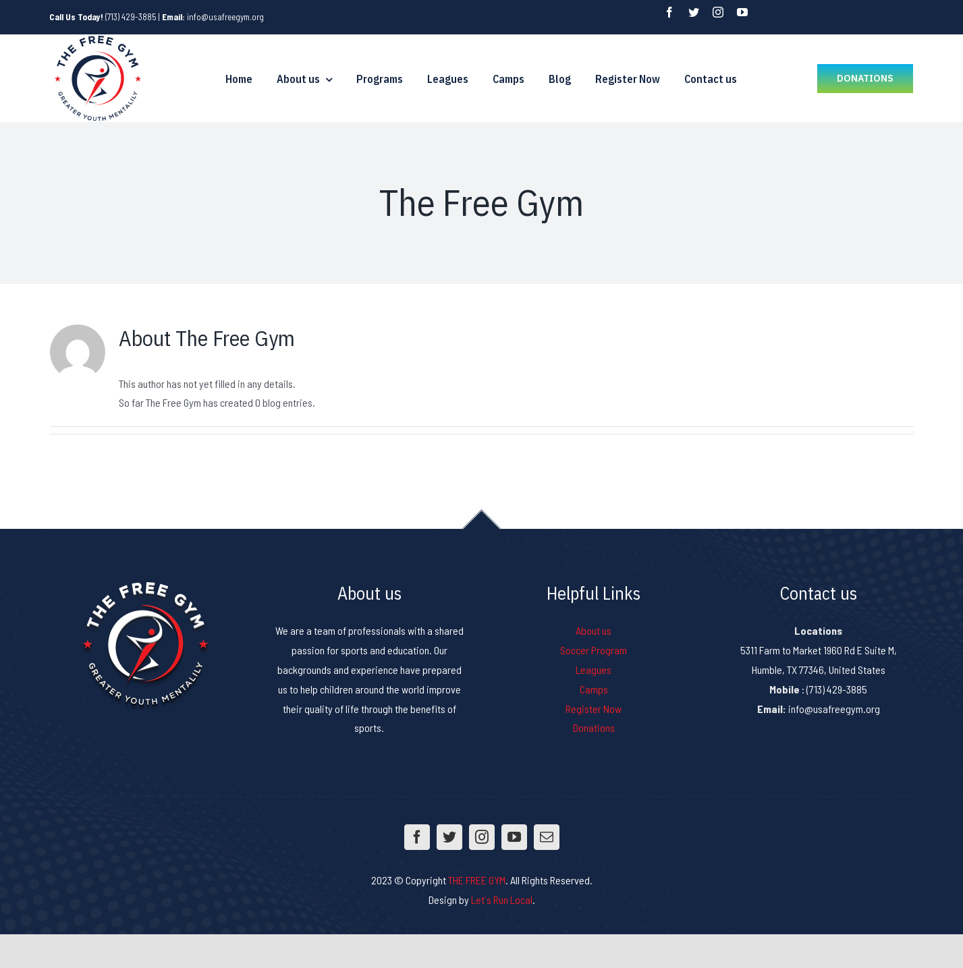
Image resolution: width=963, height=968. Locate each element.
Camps (594, 689)
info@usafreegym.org (225, 16)
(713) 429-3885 (131, 16)
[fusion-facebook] (669, 12)
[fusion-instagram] (718, 12)
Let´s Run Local (501, 899)
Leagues (593, 669)
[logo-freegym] (98, 39)
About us (593, 630)
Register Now (594, 708)
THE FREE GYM (476, 880)
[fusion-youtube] (742, 12)
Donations (594, 727)
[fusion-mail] (546, 837)
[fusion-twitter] (693, 12)
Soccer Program (593, 650)
